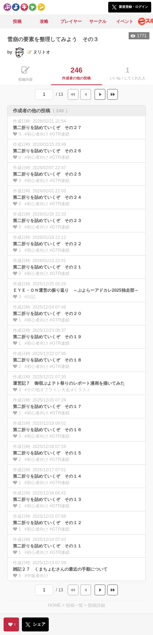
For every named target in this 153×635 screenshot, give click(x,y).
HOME (54, 605)
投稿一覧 (74, 605)
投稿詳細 (96, 605)
